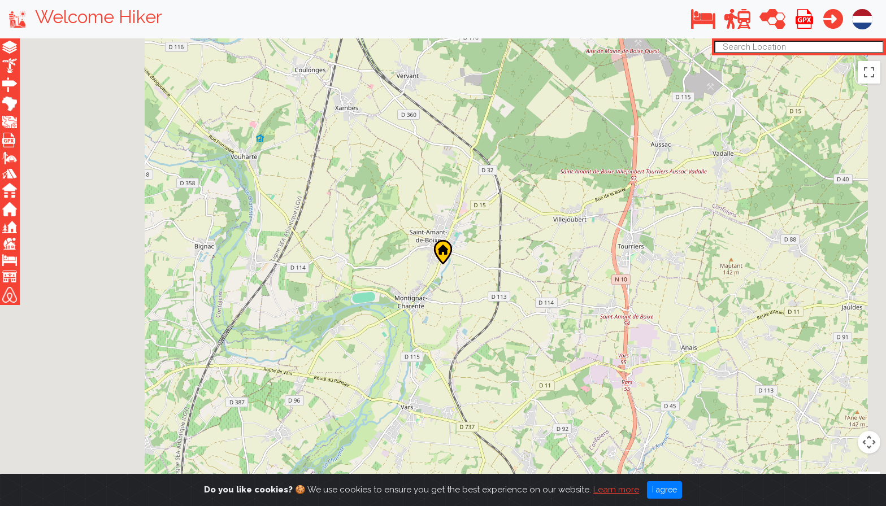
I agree (664, 489)
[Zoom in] (869, 442)
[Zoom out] (869, 465)
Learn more (616, 490)
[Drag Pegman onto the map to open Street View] (869, 401)
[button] (703, 19)
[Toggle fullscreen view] (869, 71)
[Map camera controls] (869, 361)
